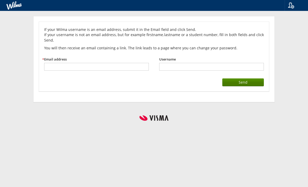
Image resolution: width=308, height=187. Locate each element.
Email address (55, 59)
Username (167, 59)
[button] (294, 5)
